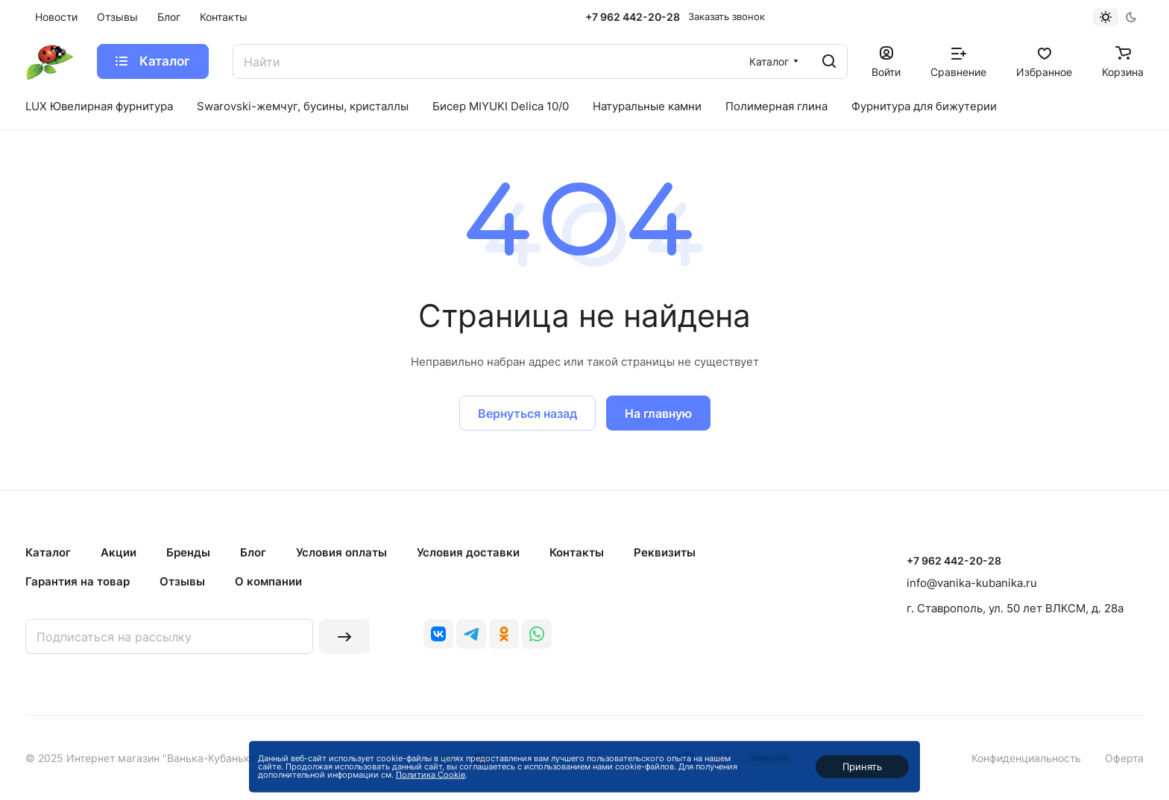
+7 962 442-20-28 (632, 16)
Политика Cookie (430, 774)
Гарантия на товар (77, 581)
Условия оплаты (341, 552)
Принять (862, 766)
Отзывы (182, 581)
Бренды (188, 552)
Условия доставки (468, 552)
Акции (118, 552)
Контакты (576, 552)
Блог (253, 552)
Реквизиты (665, 552)
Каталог (48, 552)
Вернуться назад (527, 413)
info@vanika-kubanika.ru (972, 583)
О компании (268, 581)
